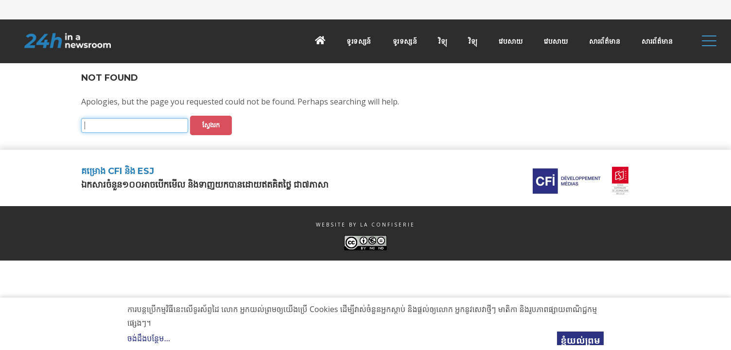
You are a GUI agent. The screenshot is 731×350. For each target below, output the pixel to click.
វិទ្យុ (442, 41)
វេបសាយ (510, 41)
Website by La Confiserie (365, 224)
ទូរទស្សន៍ (359, 41)
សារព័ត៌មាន (604, 41)
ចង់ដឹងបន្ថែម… (148, 338)
